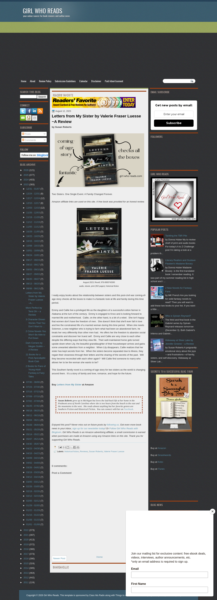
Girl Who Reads (42, 10)
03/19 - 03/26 (33, 472)
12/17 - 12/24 (33, 198)
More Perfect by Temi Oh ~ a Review (34, 311)
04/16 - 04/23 (33, 453)
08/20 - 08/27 (33, 279)
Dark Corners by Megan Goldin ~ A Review (35, 346)
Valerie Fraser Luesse (114, 451)
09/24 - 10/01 (33, 255)
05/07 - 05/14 (33, 439)
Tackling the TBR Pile (176, 235)
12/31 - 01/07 (33, 188)
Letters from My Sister (69, 384)
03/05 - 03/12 (33, 481)
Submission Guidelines (65, 81)
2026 (26, 170)
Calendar (83, 81)
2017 (26, 554)
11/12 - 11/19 (33, 222)
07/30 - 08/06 (33, 382)
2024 (26, 179)
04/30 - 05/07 (33, 443)
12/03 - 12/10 (33, 207)
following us (113, 424)
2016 (26, 558)
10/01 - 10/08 (33, 250)
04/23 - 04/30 (33, 448)
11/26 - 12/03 (33, 212)
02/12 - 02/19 (33, 496)
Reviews (84, 451)
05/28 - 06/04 (33, 425)
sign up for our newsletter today (88, 428)
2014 (26, 568)
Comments (29, 140)
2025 (26, 175)
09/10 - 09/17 (33, 264)
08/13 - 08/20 (33, 283)
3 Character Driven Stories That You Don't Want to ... (35, 323)
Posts (26, 134)
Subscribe (174, 123)
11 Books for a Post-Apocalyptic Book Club (36, 358)
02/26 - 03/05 (33, 486)
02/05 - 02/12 (33, 500)
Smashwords (164, 455)
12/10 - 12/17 (33, 203)
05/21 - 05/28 (33, 429)
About (32, 81)
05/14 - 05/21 (33, 434)
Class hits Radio (97, 595)
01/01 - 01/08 (33, 524)
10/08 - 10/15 (33, 245)
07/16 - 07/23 (33, 391)
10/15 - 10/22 (33, 241)
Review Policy (45, 81)
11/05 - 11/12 (33, 226)
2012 (26, 577)
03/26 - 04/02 (33, 467)
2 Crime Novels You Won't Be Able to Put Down (36, 335)
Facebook (128, 409)
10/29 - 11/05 (33, 231)
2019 (26, 544)
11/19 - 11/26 (33, 217)
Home (23, 81)
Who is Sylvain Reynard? (178, 315)
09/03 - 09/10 (33, 269)
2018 (26, 549)
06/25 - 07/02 (33, 406)
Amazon (162, 448)
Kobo (160, 462)
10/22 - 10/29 (33, 236)
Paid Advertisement (114, 81)
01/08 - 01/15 (33, 519)
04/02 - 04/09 (33, 462)
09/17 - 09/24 (33, 260)
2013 (26, 573)
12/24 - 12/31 (33, 193)
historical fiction (71, 451)
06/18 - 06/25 (33, 410)
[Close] (212, 511)
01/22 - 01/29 (33, 510)
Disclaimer (96, 81)
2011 (26, 582)
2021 (26, 535)
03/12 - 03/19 (33, 477)
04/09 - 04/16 (33, 458)
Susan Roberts (96, 451)
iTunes (161, 469)
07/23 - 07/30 (33, 387)
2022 (26, 530)
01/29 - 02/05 (33, 505)
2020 (26, 539)
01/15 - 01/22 (33, 515)
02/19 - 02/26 (33, 491)
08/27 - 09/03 (33, 274)
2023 (26, 184)
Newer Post (59, 558)
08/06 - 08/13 (33, 288)
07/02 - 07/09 (33, 401)
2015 (26, 563)
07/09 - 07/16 (33, 396)
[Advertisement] (108, 50)
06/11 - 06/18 (33, 415)
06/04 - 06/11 (33, 420)
